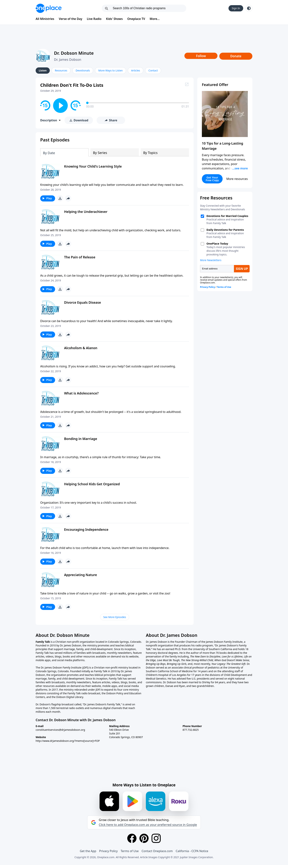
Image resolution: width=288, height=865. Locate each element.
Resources (61, 70)
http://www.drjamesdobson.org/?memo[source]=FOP (68, 741)
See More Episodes (114, 617)
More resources (237, 179)
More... (155, 19)
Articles (135, 70)
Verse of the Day (70, 19)
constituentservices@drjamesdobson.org (60, 729)
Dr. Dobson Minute (74, 53)
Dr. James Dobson (67, 59)
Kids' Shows (114, 19)
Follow (201, 56)
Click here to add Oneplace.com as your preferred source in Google (148, 825)
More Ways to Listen (110, 70)
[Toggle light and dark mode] (248, 8)
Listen (43, 70)
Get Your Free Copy (212, 179)
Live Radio (94, 19)
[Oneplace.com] (49, 8)
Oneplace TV (136, 19)
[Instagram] (156, 838)
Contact (153, 70)
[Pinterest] (144, 838)
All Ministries (45, 19)
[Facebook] (131, 838)
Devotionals (83, 70)
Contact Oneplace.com (157, 851)
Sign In (236, 8)
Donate (236, 56)
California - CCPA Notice (192, 851)
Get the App (88, 851)
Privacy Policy (108, 851)
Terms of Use (130, 851)
